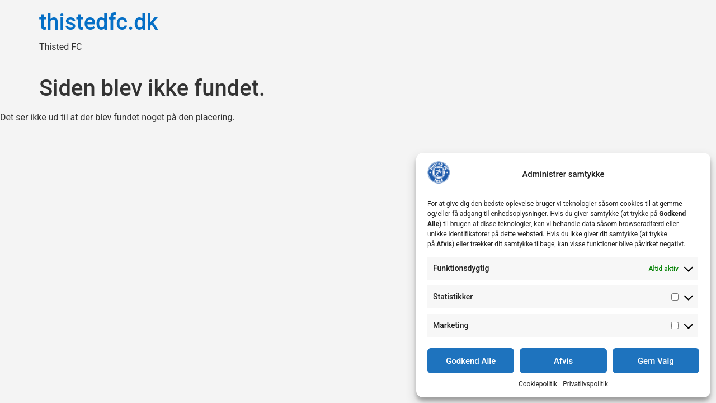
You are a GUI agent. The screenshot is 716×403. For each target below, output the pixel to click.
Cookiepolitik (538, 384)
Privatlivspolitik (585, 384)
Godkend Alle (471, 361)
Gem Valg (656, 361)
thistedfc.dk (98, 22)
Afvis (563, 361)
